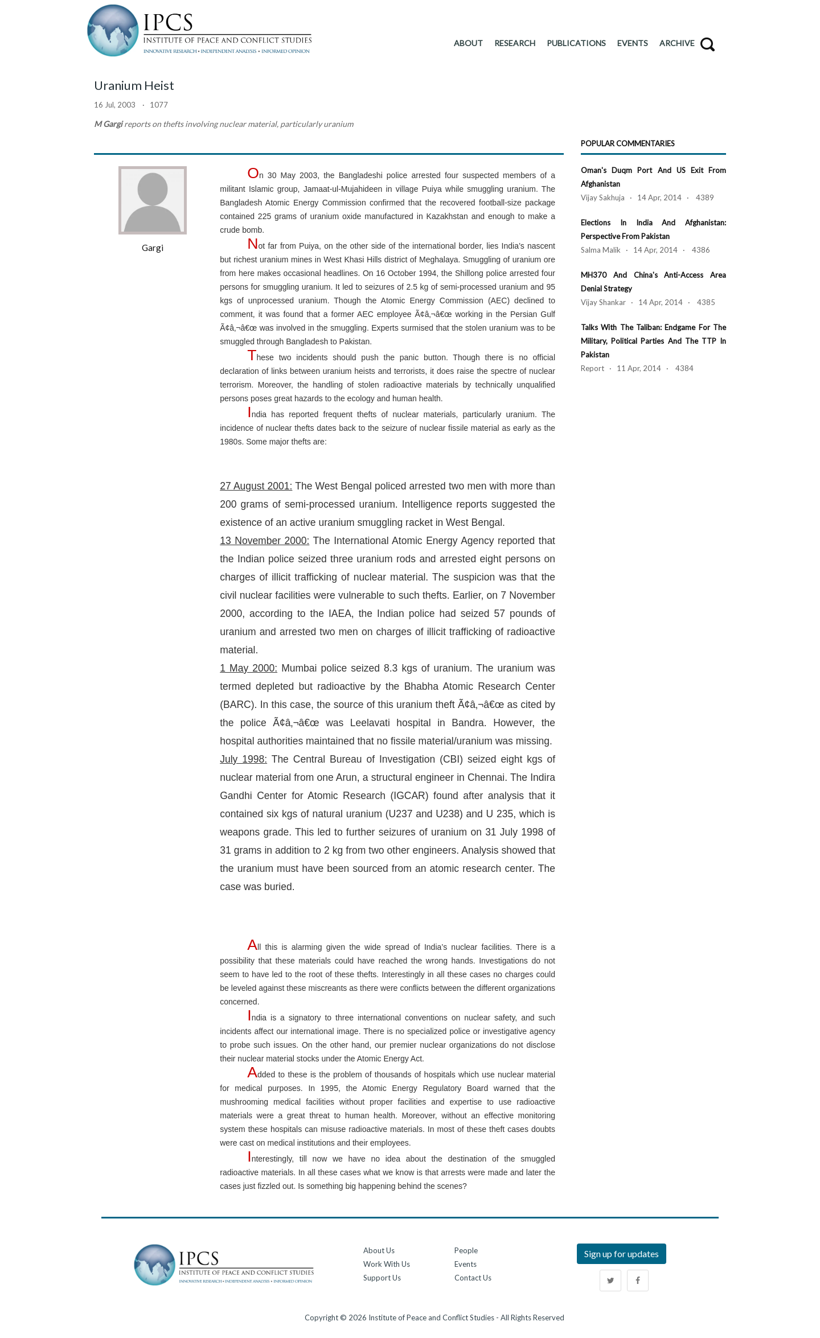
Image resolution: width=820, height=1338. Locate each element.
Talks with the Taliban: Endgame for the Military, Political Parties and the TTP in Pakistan (653, 341)
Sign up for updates (621, 1253)
